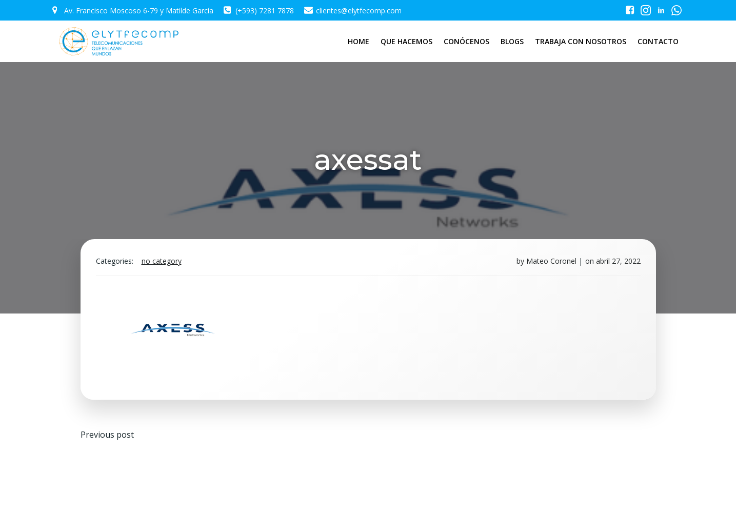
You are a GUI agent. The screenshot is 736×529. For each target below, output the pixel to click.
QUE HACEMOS (406, 41)
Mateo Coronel (551, 261)
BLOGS (512, 41)
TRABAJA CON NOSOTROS (580, 41)
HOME (358, 41)
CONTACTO (658, 41)
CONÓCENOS (466, 41)
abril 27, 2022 (618, 261)
